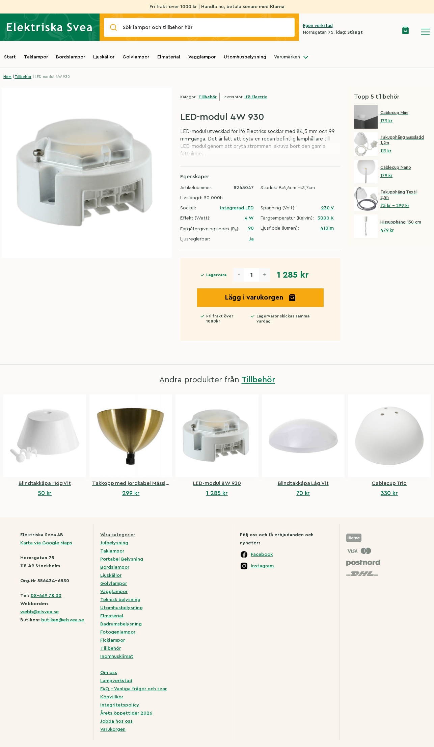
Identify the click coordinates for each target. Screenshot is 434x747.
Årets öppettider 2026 (126, 713)
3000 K (326, 218)
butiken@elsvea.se (62, 620)
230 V (327, 208)
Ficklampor (112, 640)
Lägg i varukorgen (260, 297)
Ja (251, 239)
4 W (249, 218)
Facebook (262, 554)
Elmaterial (168, 57)
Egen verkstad (318, 25)
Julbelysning (114, 543)
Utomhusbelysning (245, 57)
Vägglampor (202, 57)
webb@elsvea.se (39, 612)
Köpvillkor (111, 697)
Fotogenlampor (117, 632)
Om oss (108, 672)
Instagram (262, 566)
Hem (7, 77)
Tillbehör (23, 77)
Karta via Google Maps (46, 543)
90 (251, 228)
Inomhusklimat (116, 656)
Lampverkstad (116, 680)
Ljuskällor (103, 57)
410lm (327, 228)
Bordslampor (70, 57)
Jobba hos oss (116, 721)
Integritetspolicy (119, 705)
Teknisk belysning (120, 599)
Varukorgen (113, 729)
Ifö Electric (255, 97)
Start (10, 57)
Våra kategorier (117, 535)
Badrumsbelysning (121, 624)
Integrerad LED (237, 208)
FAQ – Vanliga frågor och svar (133, 689)
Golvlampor (136, 57)
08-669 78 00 (46, 595)
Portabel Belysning (121, 559)
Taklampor (36, 57)
